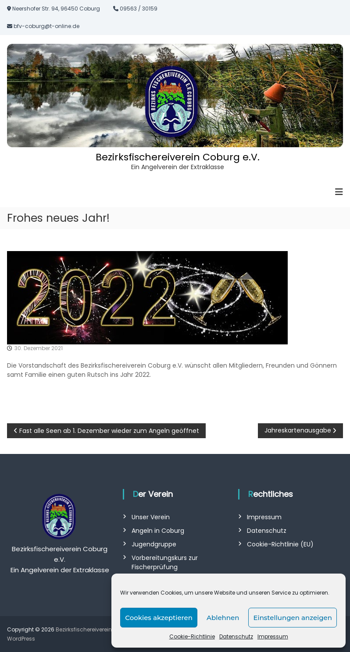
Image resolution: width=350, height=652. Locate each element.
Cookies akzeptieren (159, 617)
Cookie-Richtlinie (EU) (280, 544)
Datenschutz (236, 636)
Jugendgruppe (154, 544)
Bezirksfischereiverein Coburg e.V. (178, 157)
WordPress (21, 638)
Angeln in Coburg (158, 530)
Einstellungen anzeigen (292, 617)
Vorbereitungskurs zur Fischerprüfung (165, 562)
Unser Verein (151, 517)
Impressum (272, 636)
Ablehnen (223, 617)
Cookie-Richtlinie (192, 636)
